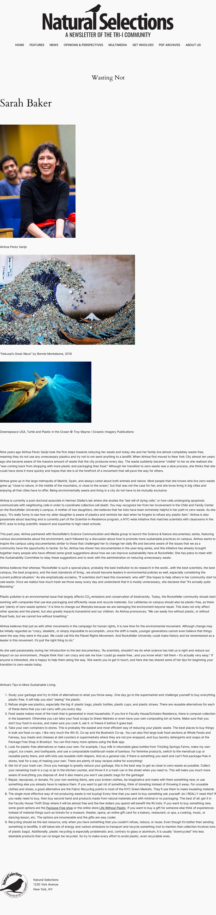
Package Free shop (59, 808)
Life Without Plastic (112, 808)
